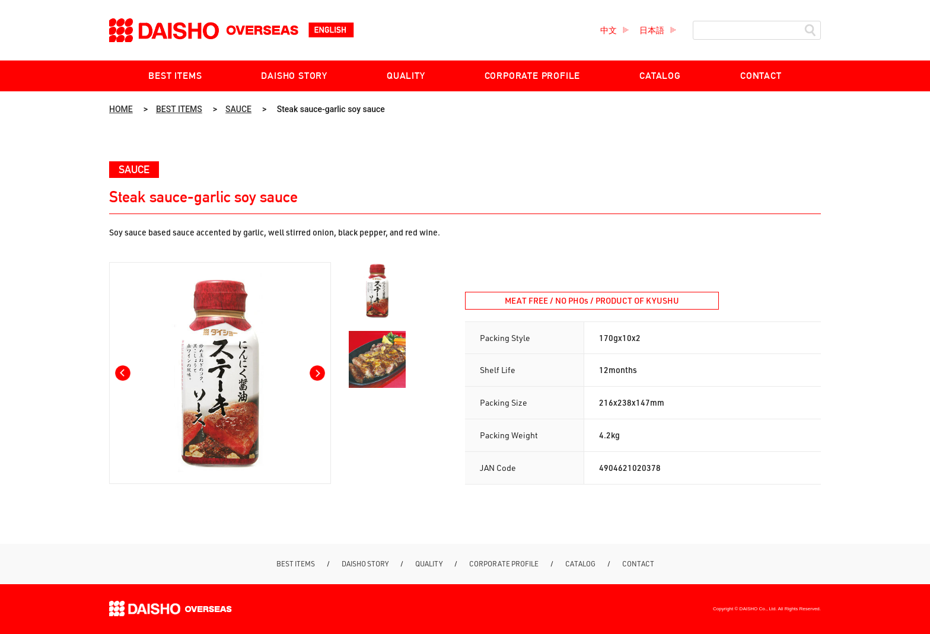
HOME (121, 109)
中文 (608, 30)
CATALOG (660, 75)
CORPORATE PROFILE (533, 75)
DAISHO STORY (294, 75)
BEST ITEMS (175, 75)
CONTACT (761, 75)
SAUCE (238, 109)
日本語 (651, 30)
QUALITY (406, 75)
